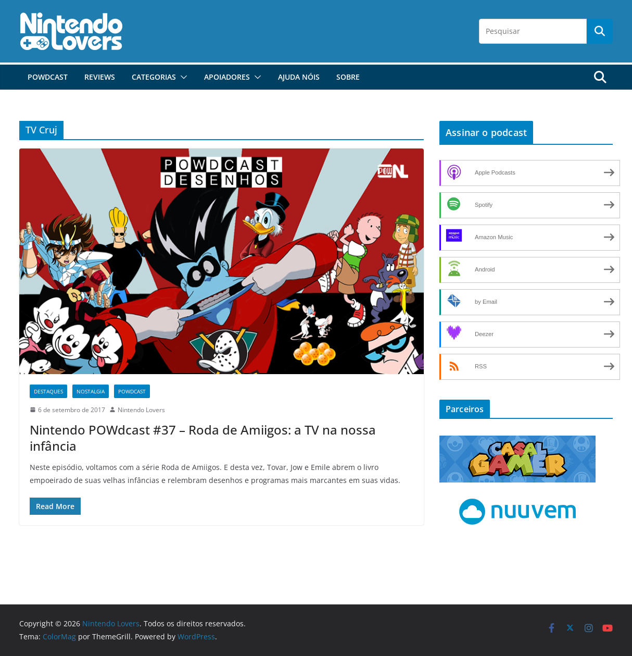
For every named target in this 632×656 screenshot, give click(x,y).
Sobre (348, 77)
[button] (181, 77)
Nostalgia (91, 391)
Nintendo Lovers (141, 409)
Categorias (154, 77)
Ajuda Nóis (299, 77)
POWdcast (48, 77)
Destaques (48, 391)
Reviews (99, 77)
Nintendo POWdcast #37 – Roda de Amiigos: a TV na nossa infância (203, 437)
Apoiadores (227, 77)
